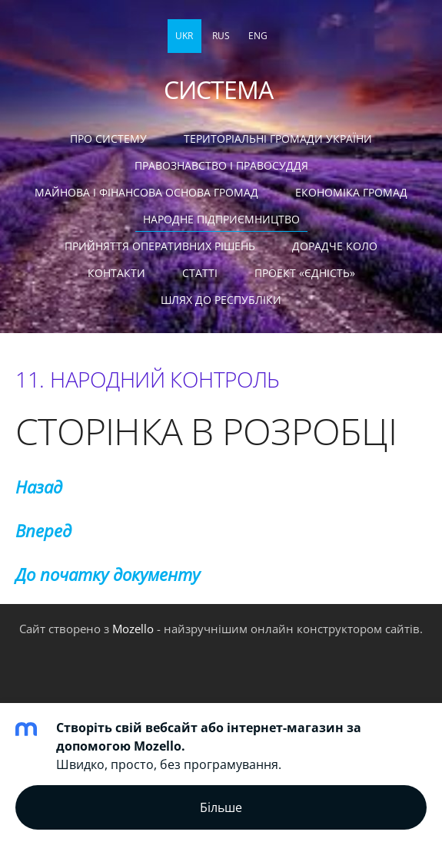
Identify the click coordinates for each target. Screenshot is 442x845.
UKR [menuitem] (184, 35)
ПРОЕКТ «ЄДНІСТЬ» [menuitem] (304, 273)
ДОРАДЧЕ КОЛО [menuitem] (334, 246)
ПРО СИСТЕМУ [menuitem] (108, 138)
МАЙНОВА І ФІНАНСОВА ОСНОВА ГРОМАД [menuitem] (146, 192)
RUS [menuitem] (221, 35)
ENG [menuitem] (258, 35)
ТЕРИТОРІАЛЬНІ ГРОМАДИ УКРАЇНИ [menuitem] (278, 138)
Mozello (133, 628)
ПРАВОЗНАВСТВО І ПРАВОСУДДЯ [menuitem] (221, 165)
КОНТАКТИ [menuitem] (116, 273)
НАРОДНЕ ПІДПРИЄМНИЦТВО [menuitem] (221, 219)
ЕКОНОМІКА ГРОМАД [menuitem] (351, 192)
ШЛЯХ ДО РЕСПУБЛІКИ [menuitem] (221, 299)
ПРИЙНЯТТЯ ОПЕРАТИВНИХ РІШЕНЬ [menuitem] (160, 246)
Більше (221, 807)
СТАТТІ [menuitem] (200, 273)
